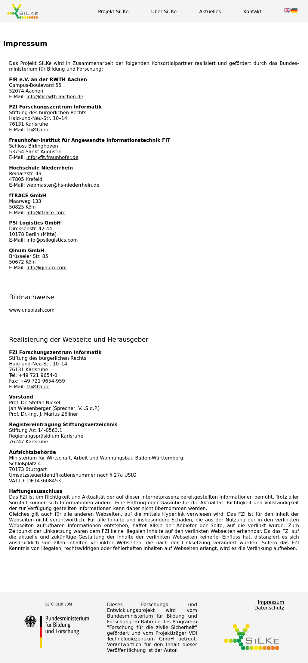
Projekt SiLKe (113, 11)
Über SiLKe (164, 11)
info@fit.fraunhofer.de (52, 157)
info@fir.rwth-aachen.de (54, 96)
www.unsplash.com (31, 310)
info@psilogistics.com (52, 240)
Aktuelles (210, 11)
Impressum (271, 602)
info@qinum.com (46, 267)
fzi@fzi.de (38, 130)
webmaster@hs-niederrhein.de (63, 185)
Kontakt (252, 11)
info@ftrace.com (46, 212)
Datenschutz (269, 608)
